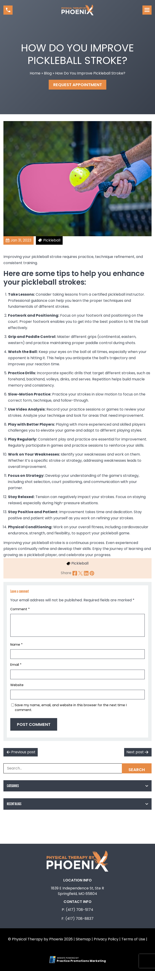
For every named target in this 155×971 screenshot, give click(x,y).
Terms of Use (133, 939)
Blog (48, 73)
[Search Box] (77, 768)
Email (15, 664)
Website (17, 685)
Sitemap (83, 939)
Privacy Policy (106, 939)
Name (16, 644)
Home (35, 73)
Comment (20, 609)
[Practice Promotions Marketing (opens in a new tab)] (81, 961)
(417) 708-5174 (79, 909)
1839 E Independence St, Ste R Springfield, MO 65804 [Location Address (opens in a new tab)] (77, 891)
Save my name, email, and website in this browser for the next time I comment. (71, 707)
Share (66, 573)
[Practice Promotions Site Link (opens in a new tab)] (53, 959)
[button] (8, 10)
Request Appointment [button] (77, 85)
